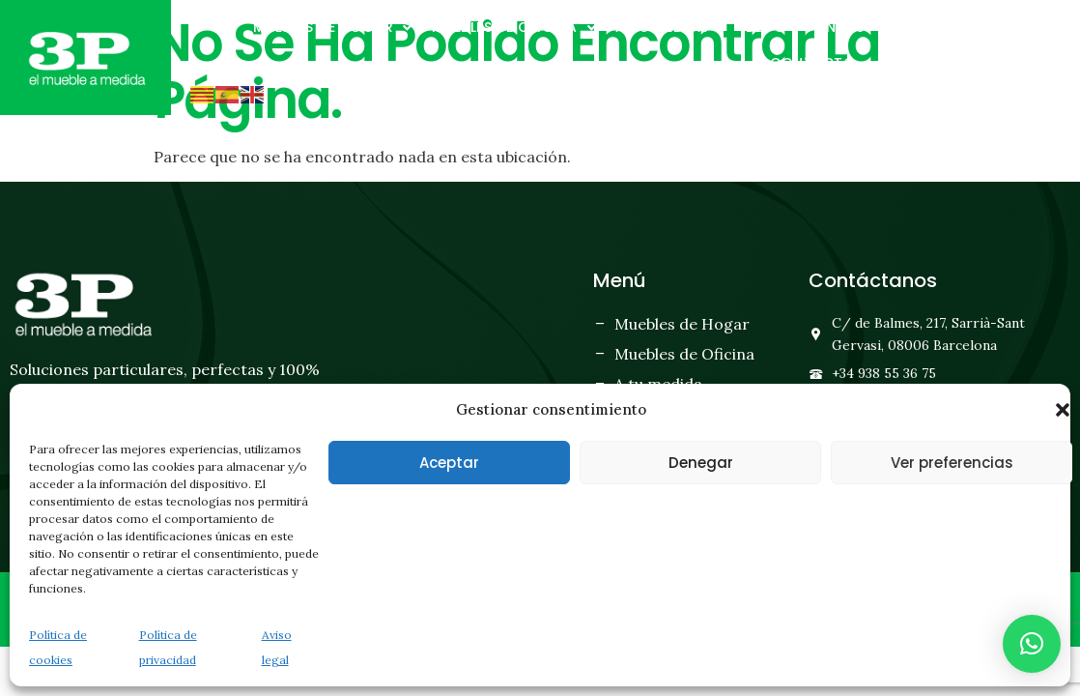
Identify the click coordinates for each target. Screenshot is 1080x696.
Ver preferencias (952, 462)
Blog (765, 27)
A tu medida (670, 28)
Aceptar (449, 462)
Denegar (700, 462)
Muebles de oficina (514, 28)
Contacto (822, 63)
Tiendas (835, 27)
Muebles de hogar (332, 28)
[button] (1062, 410)
